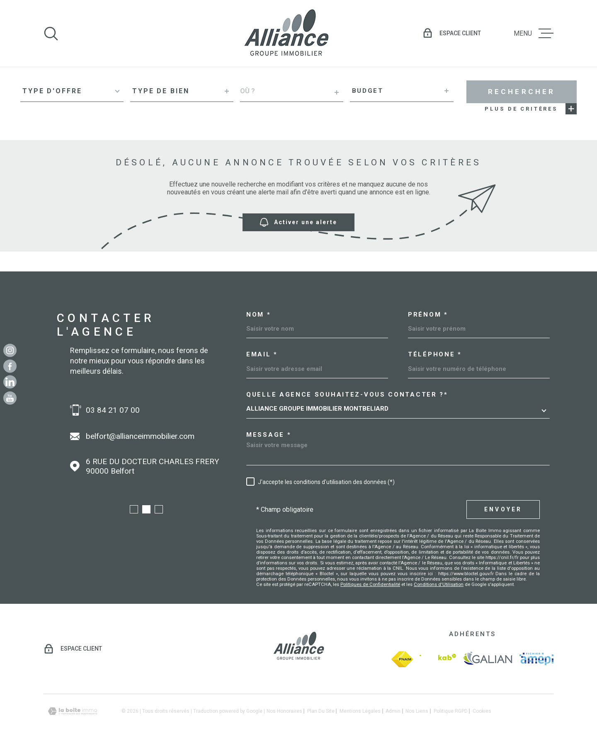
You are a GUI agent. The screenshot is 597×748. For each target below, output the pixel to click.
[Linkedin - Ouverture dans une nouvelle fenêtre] (10, 382)
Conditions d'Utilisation (439, 584)
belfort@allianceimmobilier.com (140, 436)
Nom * (258, 315)
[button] (134, 509)
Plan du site (321, 711)
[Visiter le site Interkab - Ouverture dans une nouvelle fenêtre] (438, 659)
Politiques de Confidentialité (370, 584)
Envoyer (503, 509)
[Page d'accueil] (286, 33)
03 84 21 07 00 (113, 410)
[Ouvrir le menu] (533, 33)
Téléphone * (435, 354)
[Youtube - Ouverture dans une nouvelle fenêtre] (10, 397)
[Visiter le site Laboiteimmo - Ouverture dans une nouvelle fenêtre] (73, 711)
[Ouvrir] (51, 33)
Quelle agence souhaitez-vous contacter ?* (347, 395)
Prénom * (428, 315)
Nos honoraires (284, 711)
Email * (262, 354)
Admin (393, 711)
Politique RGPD (451, 711)
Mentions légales (360, 711)
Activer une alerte (298, 222)
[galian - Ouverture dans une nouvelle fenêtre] (488, 659)
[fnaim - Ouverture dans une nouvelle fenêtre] (402, 659)
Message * (268, 435)
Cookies (482, 711)
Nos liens (416, 711)
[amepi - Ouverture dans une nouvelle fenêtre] (536, 659)
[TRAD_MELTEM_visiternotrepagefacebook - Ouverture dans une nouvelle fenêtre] (10, 366)
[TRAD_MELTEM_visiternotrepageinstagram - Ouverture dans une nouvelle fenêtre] (10, 350)
